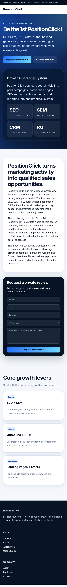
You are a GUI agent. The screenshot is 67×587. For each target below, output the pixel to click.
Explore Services (45, 59)
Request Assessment (17, 59)
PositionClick (13, 9)
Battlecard (8, 574)
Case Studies (9, 553)
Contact (7, 578)
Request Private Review (33, 352)
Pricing (6, 545)
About (6, 570)
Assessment (9, 549)
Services (7, 541)
